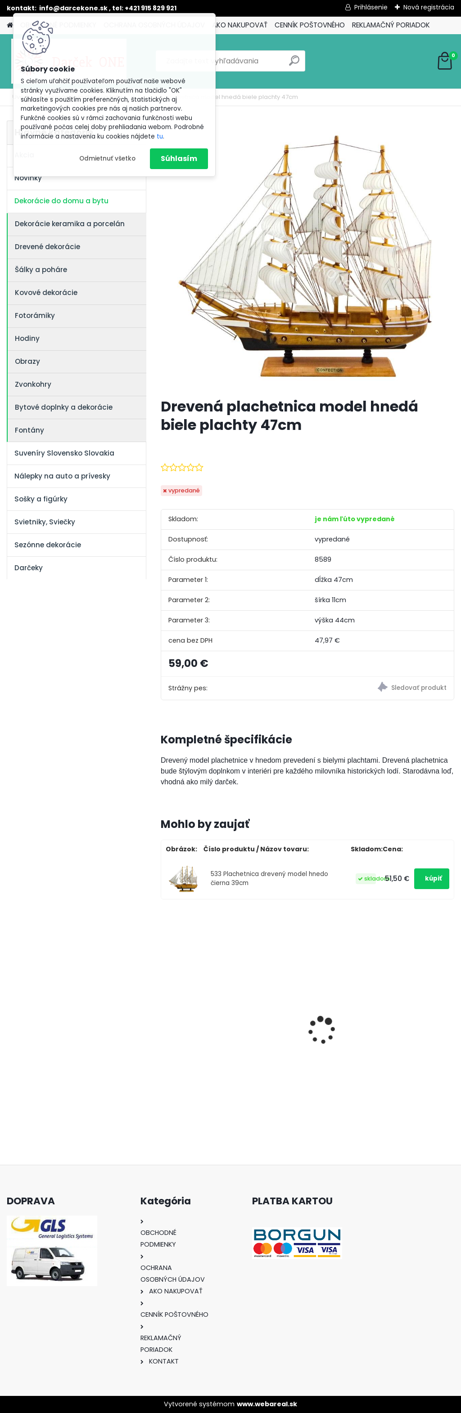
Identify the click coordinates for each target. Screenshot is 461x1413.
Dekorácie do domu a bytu (61, 201)
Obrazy (27, 361)
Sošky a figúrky (41, 499)
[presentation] (166, 1015)
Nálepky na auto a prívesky (62, 476)
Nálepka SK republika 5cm (404, 1015)
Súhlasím (179, 158)
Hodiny (27, 338)
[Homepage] (10, 25)
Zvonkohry (33, 384)
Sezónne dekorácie (47, 545)
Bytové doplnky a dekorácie (64, 407)
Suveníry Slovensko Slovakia (64, 453)
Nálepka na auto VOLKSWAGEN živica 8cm (302, 1017)
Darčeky (28, 567)
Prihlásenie (371, 7)
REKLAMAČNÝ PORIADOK (391, 25)
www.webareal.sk (267, 1404)
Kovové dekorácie (46, 292)
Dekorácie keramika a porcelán (70, 223)
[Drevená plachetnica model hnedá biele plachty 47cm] (307, 255)
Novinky (28, 178)
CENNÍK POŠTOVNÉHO (310, 25)
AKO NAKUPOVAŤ (239, 25)
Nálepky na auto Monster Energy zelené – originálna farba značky (206, 1002)
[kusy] (181, 1092)
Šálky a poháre (41, 269)
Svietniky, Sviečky (44, 522)
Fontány (29, 430)
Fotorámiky (35, 315)
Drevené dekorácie (47, 246)
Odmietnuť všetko (107, 158)
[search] (294, 64)
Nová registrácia (428, 7)
